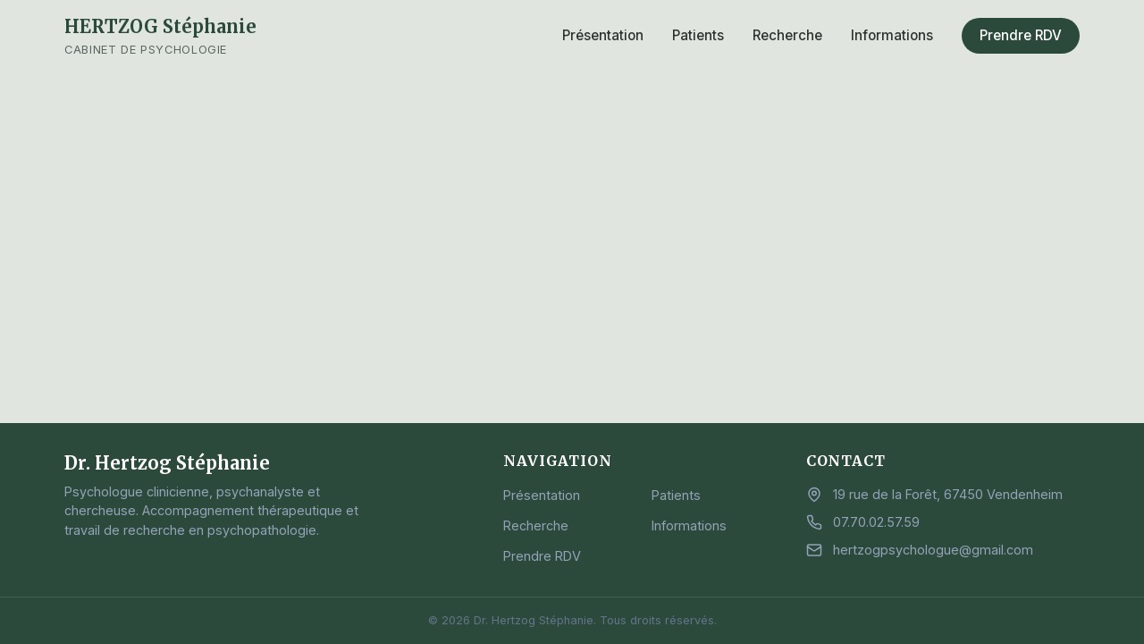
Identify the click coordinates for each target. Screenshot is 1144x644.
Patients (698, 35)
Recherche (787, 35)
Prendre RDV (1021, 35)
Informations (892, 35)
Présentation (603, 35)
